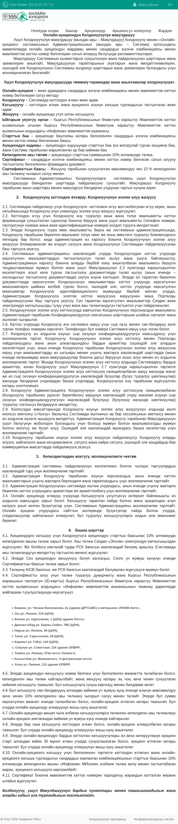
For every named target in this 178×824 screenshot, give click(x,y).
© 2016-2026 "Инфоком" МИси (20, 819)
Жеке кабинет (146, 4)
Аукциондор (95, 30)
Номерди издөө (44, 30)
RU (170, 5)
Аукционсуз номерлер (131, 30)
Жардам (165, 30)
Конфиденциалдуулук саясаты (154, 819)
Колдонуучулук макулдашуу (107, 819)
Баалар (72, 30)
